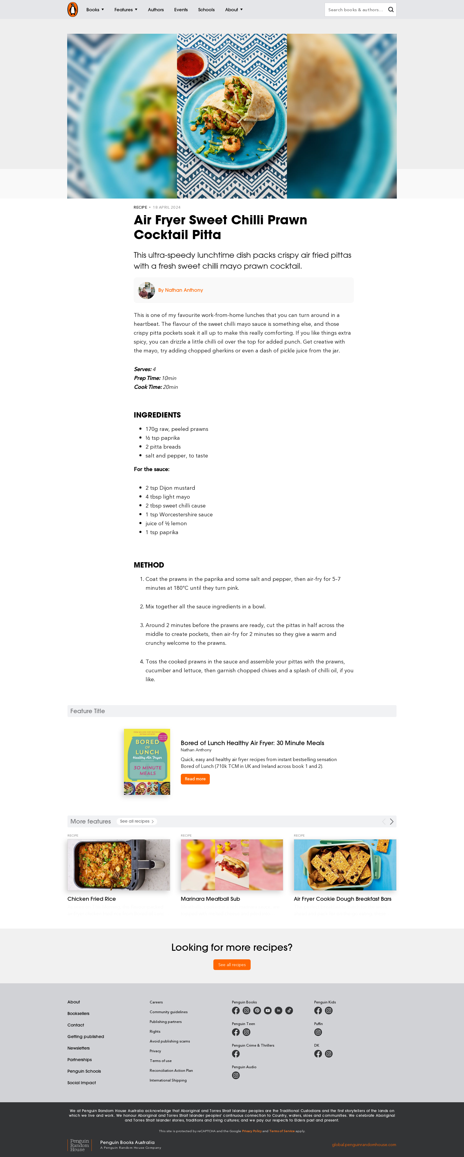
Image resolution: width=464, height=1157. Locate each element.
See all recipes (232, 964)
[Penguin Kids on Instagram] (329, 1010)
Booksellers (78, 1013)
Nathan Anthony (196, 750)
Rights (155, 1031)
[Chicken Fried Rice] (119, 864)
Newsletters (78, 1048)
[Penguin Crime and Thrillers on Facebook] (236, 1054)
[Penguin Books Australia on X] (257, 1010)
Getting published (85, 1036)
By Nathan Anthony (180, 290)
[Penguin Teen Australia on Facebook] (236, 1032)
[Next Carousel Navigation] (392, 821)
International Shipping (168, 1080)
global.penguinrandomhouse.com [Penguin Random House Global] (364, 1144)
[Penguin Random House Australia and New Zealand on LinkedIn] (278, 1010)
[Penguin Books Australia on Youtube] (268, 1010)
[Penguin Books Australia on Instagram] (246, 1010)
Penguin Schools (84, 1071)
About (73, 1002)
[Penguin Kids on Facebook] (318, 1010)
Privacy (155, 1050)
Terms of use (161, 1060)
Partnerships (79, 1059)
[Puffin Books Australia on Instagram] (318, 1032)
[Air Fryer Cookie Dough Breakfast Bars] (345, 864)
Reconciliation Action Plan (171, 1070)
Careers (156, 1002)
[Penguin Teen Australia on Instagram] (246, 1032)
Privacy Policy (252, 1130)
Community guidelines (169, 1011)
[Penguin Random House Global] (83, 1144)
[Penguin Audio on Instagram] (236, 1075)
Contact (75, 1025)
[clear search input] (391, 10)
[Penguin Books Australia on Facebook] (236, 1010)
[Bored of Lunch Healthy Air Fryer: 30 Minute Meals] (260, 743)
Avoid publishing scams (170, 1041)
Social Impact (81, 1082)
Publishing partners (166, 1021)
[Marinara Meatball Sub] (232, 864)
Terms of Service (282, 1130)
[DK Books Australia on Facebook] (318, 1054)
